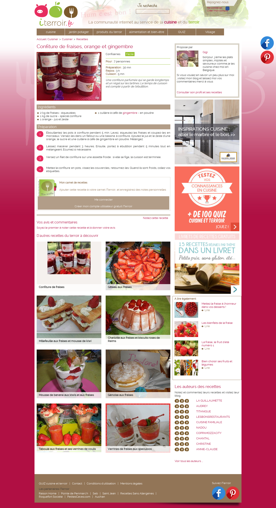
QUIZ (181, 32)
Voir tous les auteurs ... (189, 461)
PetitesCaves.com (78, 496)
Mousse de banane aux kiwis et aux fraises (66, 395)
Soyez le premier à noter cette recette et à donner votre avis (76, 227)
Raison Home (47, 493)
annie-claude (207, 449)
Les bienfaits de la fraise (217, 322)
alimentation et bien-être (146, 32)
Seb (95, 493)
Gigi (205, 52)
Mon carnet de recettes (73, 182)
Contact (77, 483)
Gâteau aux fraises (120, 287)
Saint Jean (109, 493)
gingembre (130, 112)
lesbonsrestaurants (213, 416)
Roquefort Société (51, 496)
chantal (203, 438)
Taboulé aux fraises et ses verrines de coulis (67, 449)
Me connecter (214, 7)
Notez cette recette (155, 218)
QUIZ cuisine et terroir (53, 483)
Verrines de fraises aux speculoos (130, 449)
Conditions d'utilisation (101, 483)
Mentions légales (131, 483)
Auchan (100, 496)
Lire (207, 310)
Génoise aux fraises (120, 395)
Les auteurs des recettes (198, 386)
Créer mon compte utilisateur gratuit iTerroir (103, 206)
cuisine (51, 32)
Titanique (203, 411)
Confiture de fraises (51, 287)
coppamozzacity (208, 433)
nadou (201, 427)
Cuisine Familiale (209, 422)
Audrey (202, 406)
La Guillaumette (209, 400)
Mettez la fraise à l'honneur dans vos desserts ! (219, 305)
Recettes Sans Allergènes (137, 493)
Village (210, 32)
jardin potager (79, 32)
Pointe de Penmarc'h (74, 493)
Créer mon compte (217, 10)
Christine (203, 443)
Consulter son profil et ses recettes (199, 92)
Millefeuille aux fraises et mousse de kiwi (65, 341)
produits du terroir (109, 32)
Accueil (41, 39)
